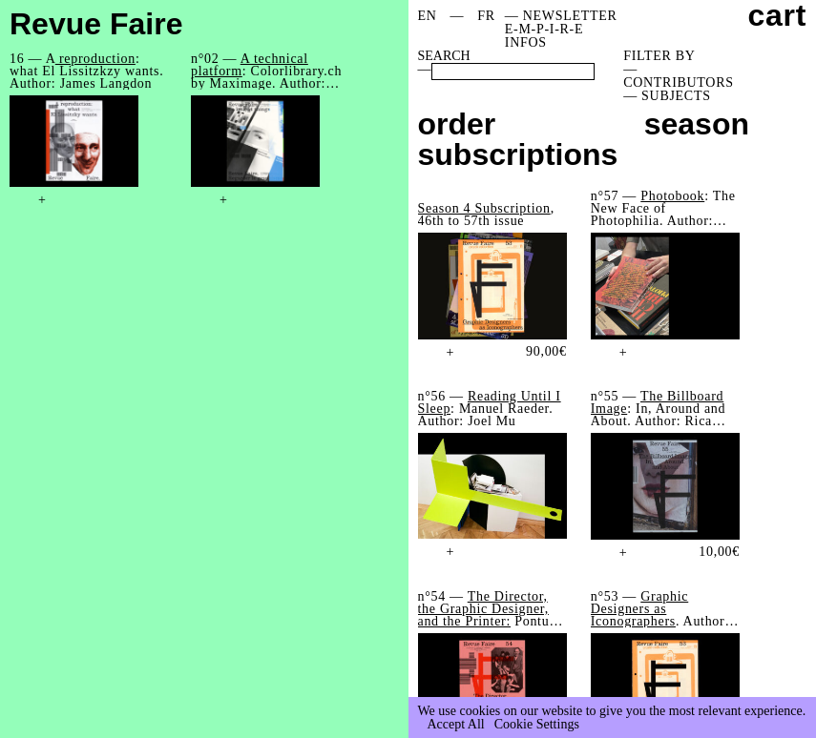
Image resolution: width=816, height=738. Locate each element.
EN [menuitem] (427, 16)
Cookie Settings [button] (536, 724)
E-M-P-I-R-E (544, 29)
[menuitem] (427, 16)
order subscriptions (518, 139)
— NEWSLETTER (561, 16)
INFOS (526, 42)
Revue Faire (96, 24)
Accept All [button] (456, 724)
